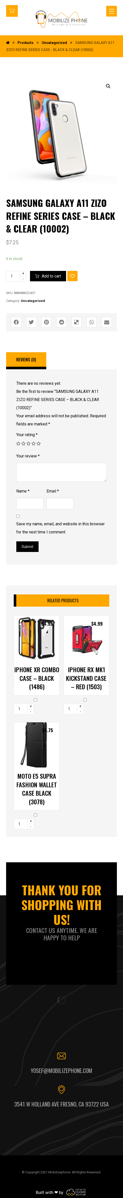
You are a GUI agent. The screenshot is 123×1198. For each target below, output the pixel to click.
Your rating (27, 434)
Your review (28, 456)
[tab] (26, 361)
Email (53, 491)
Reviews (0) (26, 360)
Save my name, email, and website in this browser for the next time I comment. (60, 527)
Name (22, 491)
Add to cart (51, 276)
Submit (27, 547)
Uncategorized (33, 301)
